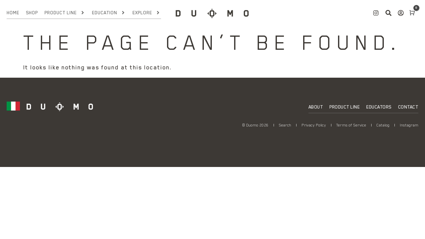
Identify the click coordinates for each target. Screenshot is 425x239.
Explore (146, 13)
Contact (408, 107)
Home (13, 12)
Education (109, 13)
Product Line (64, 13)
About (315, 107)
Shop (32, 12)
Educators (378, 107)
